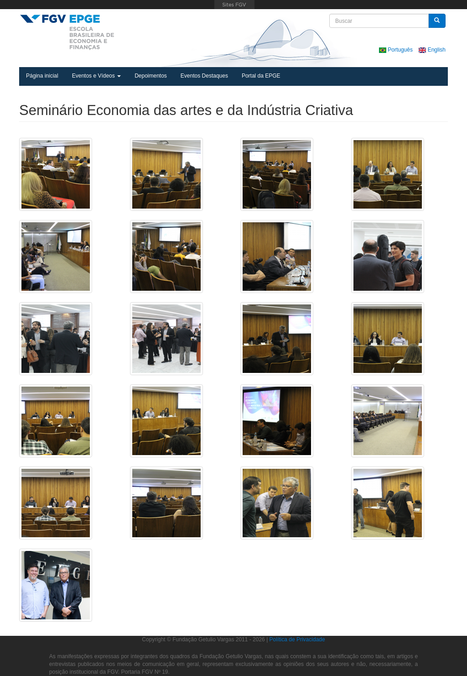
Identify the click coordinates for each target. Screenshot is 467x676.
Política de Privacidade (297, 639)
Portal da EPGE (261, 76)
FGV (235, 4)
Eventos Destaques (204, 76)
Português (396, 50)
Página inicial (42, 76)
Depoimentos (151, 76)
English (432, 50)
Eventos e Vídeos (96, 76)
